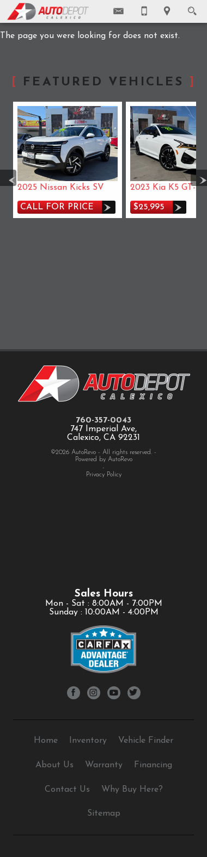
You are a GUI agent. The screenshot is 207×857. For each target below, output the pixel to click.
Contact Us (67, 789)
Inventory (88, 740)
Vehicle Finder (145, 740)
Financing (153, 765)
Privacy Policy (103, 474)
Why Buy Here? (132, 789)
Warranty (104, 765)
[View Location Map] (167, 11)
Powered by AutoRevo (103, 459)
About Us (54, 765)
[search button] (192, 7)
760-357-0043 (103, 420)
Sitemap (103, 813)
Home (46, 740)
